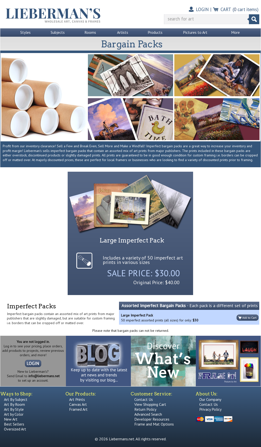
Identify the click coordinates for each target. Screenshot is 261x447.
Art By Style (14, 409)
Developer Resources (151, 419)
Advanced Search (148, 414)
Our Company (210, 399)
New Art (11, 419)
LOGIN (202, 9)
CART (226, 9)
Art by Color (13, 414)
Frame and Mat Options (154, 424)
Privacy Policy (210, 409)
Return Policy (145, 409)
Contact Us (143, 399)
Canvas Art (78, 404)
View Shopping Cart (150, 404)
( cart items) (246, 9)
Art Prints (77, 399)
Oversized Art (15, 429)
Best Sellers (14, 424)
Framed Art (78, 409)
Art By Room (14, 404)
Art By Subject (15, 399)
